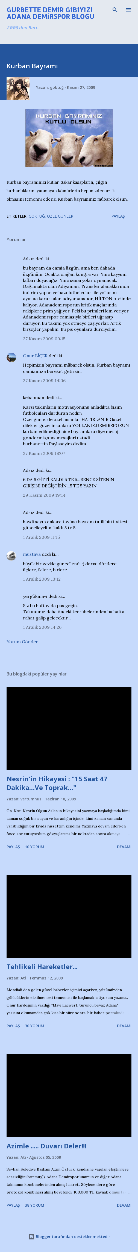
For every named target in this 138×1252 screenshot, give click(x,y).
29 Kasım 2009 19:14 (44, 495)
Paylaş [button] (118, 216)
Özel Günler (60, 216)
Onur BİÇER (35, 355)
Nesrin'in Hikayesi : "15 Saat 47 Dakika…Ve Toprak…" (57, 783)
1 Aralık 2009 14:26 (42, 627)
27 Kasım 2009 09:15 (44, 338)
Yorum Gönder (22, 641)
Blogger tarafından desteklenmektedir (69, 1236)
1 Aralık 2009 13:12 (42, 579)
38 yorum (34, 1205)
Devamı (124, 846)
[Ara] (115, 10)
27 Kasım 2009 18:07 (44, 453)
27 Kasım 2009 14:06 (44, 380)
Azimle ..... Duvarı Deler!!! (46, 1145)
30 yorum (34, 1025)
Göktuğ (37, 216)
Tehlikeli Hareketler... (42, 966)
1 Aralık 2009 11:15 (41, 537)
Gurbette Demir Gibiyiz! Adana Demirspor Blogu (50, 13)
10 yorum (34, 846)
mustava (32, 554)
